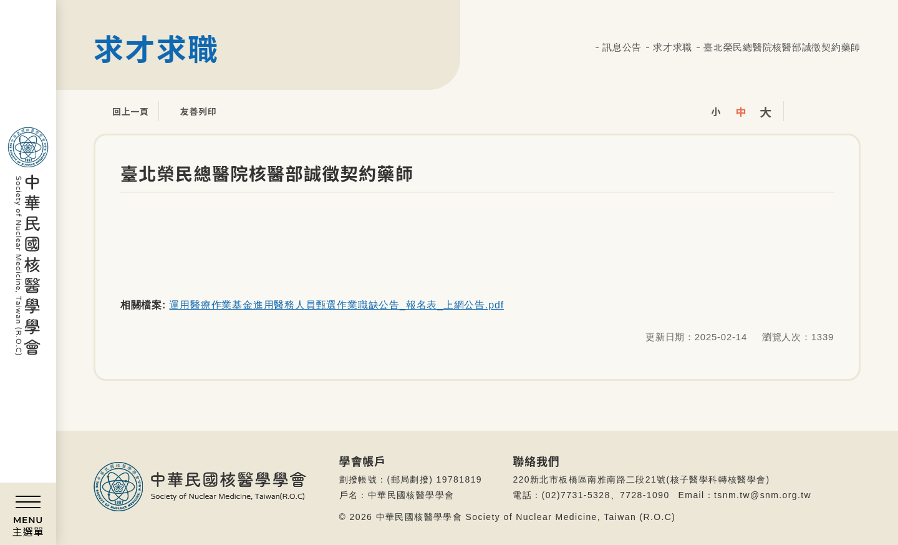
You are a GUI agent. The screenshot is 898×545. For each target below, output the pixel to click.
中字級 (741, 111)
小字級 (716, 111)
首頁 (586, 48)
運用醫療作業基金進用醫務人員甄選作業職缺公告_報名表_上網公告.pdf (336, 305)
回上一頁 (121, 111)
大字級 (766, 111)
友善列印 (189, 111)
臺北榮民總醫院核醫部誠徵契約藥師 (782, 47)
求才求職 (672, 47)
